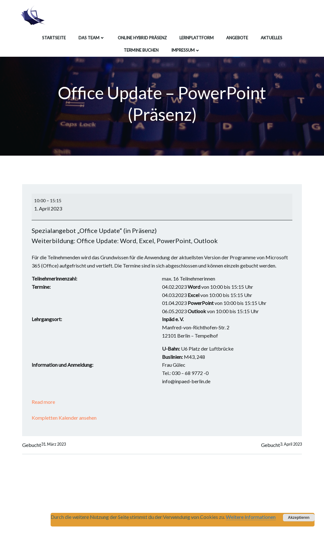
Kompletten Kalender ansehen (64, 418)
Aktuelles (271, 37)
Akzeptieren (298, 517)
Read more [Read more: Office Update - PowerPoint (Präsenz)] (43, 402)
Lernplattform (196, 37)
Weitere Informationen (251, 517)
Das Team (91, 37)
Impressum (185, 50)
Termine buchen (141, 50)
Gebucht (44, 445)
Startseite (54, 37)
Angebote (237, 37)
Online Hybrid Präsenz (142, 37)
